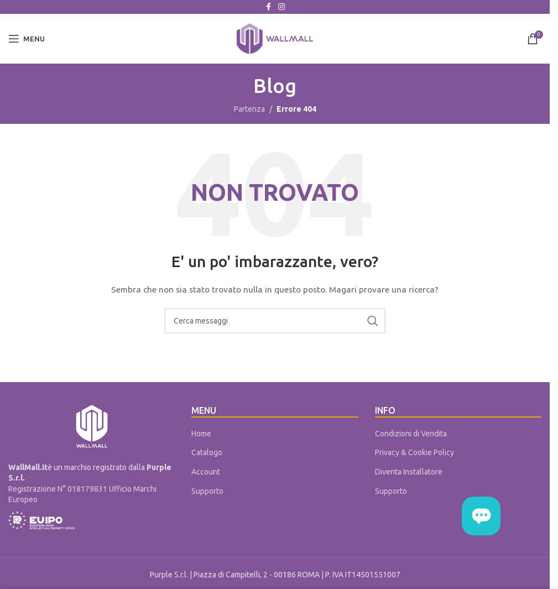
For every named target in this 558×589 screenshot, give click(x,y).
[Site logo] (275, 38)
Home (201, 433)
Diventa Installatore (408, 471)
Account (205, 471)
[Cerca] (274, 320)
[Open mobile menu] (26, 39)
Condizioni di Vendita (411, 433)
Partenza (249, 109)
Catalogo (206, 452)
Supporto (207, 491)
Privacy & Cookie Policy (414, 452)
